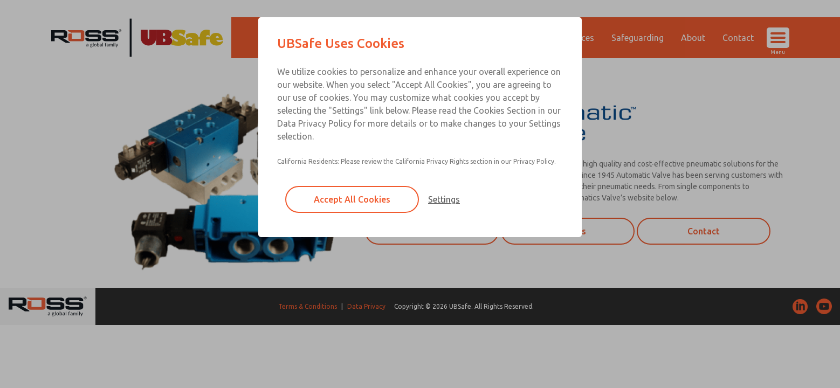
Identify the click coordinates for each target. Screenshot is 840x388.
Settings (444, 199)
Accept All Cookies (352, 199)
